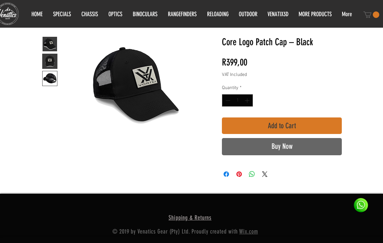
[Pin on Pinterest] (239, 174)
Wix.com (248, 231)
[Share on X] (265, 174)
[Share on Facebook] (226, 174)
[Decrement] (227, 100)
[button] (371, 14)
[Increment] (248, 100)
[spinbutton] (237, 100)
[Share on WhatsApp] (252, 174)
